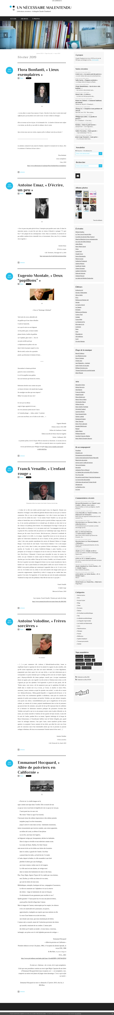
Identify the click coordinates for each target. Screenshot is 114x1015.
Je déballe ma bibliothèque (84, 618)
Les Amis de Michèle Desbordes (84, 278)
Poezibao (78, 450)
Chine (78, 605)
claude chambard (80, 566)
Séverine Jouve (80, 522)
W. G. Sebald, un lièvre (89, 551)
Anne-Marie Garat (80, 246)
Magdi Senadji (79, 394)
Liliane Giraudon (80, 268)
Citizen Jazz (78, 360)
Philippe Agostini (80, 433)
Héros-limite (79, 295)
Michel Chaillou (79, 232)
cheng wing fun (80, 664)
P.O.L (76, 297)
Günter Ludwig (79, 416)
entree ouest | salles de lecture (84, 462)
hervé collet (79, 656)
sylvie (77, 558)
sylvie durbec (79, 574)
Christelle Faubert (80, 409)
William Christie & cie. (81, 368)
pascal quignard (86, 668)
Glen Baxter (78, 389)
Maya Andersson (80, 397)
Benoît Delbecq (79, 353)
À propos (36, 19)
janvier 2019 (40, 53)
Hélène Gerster (79, 404)
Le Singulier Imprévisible (84, 621)
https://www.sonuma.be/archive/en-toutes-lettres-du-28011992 (49, 601)
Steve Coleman (79, 358)
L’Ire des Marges (80, 341)
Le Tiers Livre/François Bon (83, 234)
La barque (78, 327)
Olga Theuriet (79, 421)
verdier (78, 668)
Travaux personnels (82, 641)
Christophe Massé (80, 402)
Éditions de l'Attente (81, 312)
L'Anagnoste (78, 484)
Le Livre (77, 489)
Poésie (79, 633)
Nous (76, 329)
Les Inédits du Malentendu (84, 623)
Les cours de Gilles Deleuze (83, 241)
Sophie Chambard (82, 638)
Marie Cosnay (79, 258)
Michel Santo (79, 582)
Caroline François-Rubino (82, 436)
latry (76, 532)
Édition (79, 610)
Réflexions (80, 636)
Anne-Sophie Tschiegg (81, 406)
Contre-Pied (78, 314)
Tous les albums (97, 220)
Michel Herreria (79, 387)
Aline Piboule (79, 373)
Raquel (77, 428)
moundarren (98, 664)
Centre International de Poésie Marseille (86, 457)
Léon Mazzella (80, 513)
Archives (24, 19)
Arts (78, 597)
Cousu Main (78, 319)
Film (78, 615)
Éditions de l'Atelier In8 (82, 300)
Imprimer (21, 172)
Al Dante (77, 309)
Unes (76, 331)
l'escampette (79, 660)
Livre (78, 626)
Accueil (13, 19)
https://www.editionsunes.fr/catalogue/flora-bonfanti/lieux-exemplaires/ (46, 165)
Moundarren (78, 334)
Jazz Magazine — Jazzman (82, 363)
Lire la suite (95, 60)
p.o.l (93, 660)
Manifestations (81, 628)
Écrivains (79, 608)
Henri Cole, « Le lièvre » (83, 94)
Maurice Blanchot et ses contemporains (86, 239)
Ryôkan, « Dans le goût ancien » (85, 125)
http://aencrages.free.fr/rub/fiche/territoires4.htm (53, 256)
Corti (76, 339)
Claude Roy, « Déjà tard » (94, 582)
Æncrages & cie (79, 324)
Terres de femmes (80, 465)
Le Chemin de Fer (80, 322)
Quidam (77, 317)
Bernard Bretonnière (82, 503)
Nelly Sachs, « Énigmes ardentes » (86, 80)
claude (77, 551)
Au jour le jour (81, 600)
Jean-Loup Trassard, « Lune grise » (86, 137)
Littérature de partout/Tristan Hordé (85, 482)
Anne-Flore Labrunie (81, 424)
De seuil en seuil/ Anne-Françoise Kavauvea (87, 477)
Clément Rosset (79, 276)
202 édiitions (79, 336)
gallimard (87, 660)
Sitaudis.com (78, 453)
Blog (78, 603)
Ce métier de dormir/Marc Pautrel (84, 237)
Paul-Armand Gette (80, 414)
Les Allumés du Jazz (80, 356)
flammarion (89, 664)
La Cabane (78, 307)
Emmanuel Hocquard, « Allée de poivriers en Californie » (39, 767)
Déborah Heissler (80, 273)
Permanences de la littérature (83, 455)
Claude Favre (79, 254)
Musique (79, 631)
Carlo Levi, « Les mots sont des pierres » (88, 74)
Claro (77, 249)
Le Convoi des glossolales (82, 479)
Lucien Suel (78, 251)
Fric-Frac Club (79, 475)
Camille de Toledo (80, 266)
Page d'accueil (48, 53)
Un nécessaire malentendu (44, 7)
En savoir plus (78, 1013)
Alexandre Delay (80, 385)
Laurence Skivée (80, 411)
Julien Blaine (78, 244)
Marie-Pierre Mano (80, 399)
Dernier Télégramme (81, 292)
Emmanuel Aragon (80, 419)
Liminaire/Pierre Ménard (82, 470)
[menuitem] (14, 18)
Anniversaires (81, 595)
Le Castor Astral (80, 305)
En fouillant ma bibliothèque (85, 613)
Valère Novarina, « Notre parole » (86, 131)
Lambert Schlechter (80, 271)
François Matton (80, 392)
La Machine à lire (80, 487)
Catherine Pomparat (81, 261)
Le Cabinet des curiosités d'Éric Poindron (86, 472)
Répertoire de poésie (81, 460)
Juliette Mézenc (79, 263)
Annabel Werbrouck (81, 426)
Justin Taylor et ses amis (82, 365)
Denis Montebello (80, 256)
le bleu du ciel (79, 290)
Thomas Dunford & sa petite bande (85, 370)
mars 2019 (57, 53)
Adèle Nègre (78, 431)
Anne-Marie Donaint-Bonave (83, 438)
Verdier (77, 302)
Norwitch (78, 467)
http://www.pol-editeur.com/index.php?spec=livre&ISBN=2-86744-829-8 (43, 958)
